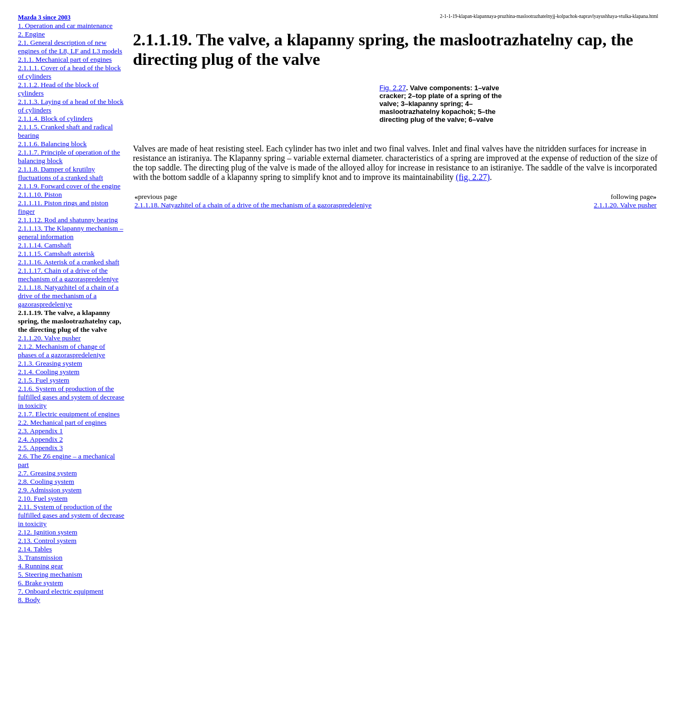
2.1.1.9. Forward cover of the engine (69, 186)
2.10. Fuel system (43, 498)
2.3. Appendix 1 (40, 431)
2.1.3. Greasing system (50, 363)
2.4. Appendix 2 (40, 439)
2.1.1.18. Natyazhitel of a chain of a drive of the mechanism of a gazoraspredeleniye (68, 295)
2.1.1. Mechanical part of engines (65, 59)
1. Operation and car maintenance (65, 26)
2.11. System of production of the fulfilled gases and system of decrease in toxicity (71, 515)
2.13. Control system (47, 540)
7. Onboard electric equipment (60, 591)
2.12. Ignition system (48, 532)
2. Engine (31, 34)
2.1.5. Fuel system (43, 380)
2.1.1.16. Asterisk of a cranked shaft (68, 262)
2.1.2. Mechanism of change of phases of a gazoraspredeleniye (61, 350)
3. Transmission (40, 557)
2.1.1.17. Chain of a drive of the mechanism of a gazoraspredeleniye (68, 274)
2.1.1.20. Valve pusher (49, 338)
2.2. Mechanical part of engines (62, 422)
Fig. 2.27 (393, 88)
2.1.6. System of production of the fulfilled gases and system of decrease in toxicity (71, 397)
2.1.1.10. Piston (40, 194)
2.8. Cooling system (46, 481)
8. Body (29, 600)
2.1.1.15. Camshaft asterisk (56, 253)
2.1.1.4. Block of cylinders (55, 118)
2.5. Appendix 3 (40, 448)
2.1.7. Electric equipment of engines (69, 414)
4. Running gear (40, 566)
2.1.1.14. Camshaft (44, 245)
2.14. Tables (35, 549)
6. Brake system (40, 583)
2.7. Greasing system (47, 473)
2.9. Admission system (50, 490)
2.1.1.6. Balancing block (52, 144)
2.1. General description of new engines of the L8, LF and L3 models (70, 47)
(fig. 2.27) (472, 177)
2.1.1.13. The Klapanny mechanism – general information (70, 232)
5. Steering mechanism (50, 574)
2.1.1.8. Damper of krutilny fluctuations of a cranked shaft (60, 173)
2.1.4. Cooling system (49, 372)
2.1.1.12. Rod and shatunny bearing (68, 220)
